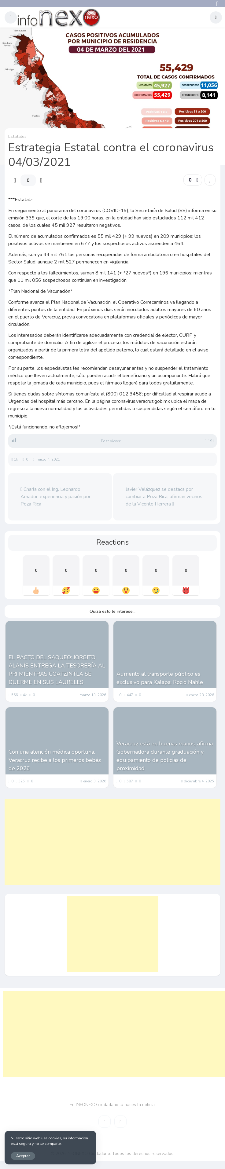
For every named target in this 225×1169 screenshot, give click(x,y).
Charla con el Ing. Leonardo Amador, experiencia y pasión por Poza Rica (55, 496)
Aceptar (23, 1155)
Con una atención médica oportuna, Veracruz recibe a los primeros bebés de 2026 (55, 760)
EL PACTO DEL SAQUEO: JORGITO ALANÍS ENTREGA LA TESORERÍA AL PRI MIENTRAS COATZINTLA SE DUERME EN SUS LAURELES (57, 670)
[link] (210, 180)
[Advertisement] (113, 842)
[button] (11, 17)
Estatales (17, 136)
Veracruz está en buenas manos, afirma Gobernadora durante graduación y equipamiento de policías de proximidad (164, 756)
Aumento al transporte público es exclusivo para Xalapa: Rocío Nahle (159, 678)
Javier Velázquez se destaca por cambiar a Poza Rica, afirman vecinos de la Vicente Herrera (164, 496)
